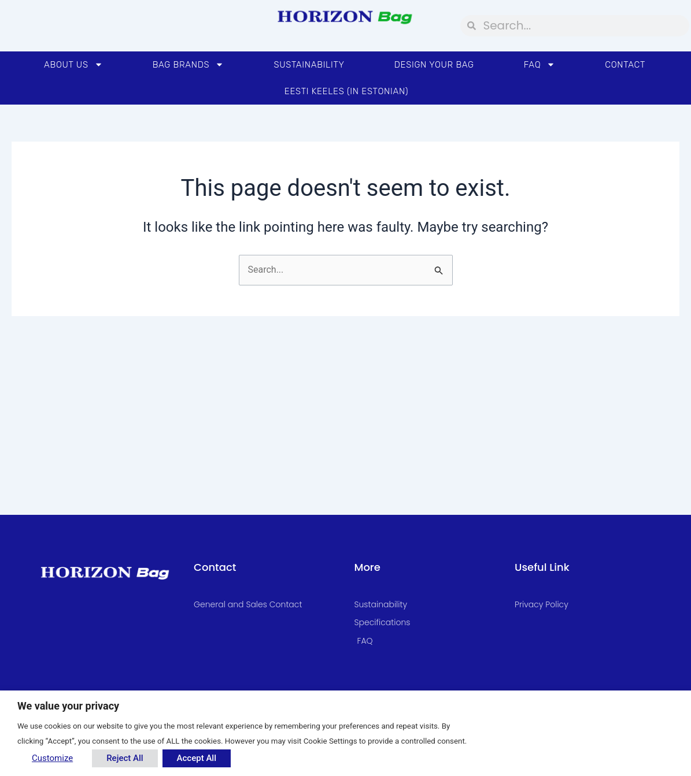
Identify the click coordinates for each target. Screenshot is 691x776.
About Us (73, 64)
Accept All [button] (196, 758)
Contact (625, 65)
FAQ (539, 64)
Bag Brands (188, 64)
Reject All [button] (124, 758)
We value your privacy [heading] (68, 706)
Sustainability (309, 65)
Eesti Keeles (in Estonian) (346, 91)
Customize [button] (52, 758)
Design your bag (434, 65)
